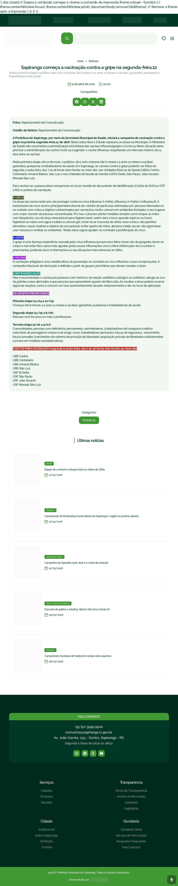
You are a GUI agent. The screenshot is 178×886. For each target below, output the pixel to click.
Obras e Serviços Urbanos (58, 603)
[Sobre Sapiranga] (46, 837)
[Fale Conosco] (131, 849)
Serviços (46, 782)
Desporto (50, 510)
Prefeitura (89, 420)
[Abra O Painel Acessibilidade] (171, 879)
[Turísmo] (46, 849)
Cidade (46, 821)
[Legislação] (131, 810)
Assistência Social (54, 557)
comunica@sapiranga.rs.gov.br (88, 732)
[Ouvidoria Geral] (131, 831)
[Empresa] (47, 798)
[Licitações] (131, 804)
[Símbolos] (46, 843)
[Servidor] (47, 804)
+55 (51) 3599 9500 (89, 727)
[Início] (81, 61)
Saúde (49, 464)
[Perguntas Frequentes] (131, 843)
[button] (77, 102)
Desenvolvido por (79, 879)
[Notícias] (93, 61)
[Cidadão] (47, 792)
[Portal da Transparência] (131, 792)
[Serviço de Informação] (131, 837)
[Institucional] (46, 831)
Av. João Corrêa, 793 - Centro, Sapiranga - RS (89, 738)
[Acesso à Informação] (131, 798)
